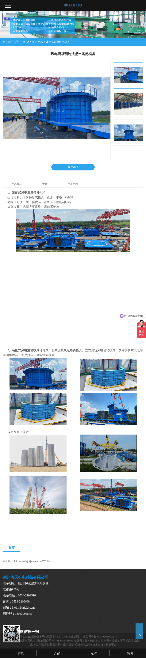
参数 (45, 183)
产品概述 (17, 183)
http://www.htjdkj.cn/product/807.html (32, 561)
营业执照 (73, 636)
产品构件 (73, 183)
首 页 (26, 41)
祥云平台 (111, 644)
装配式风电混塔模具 (58, 41)
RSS (57, 636)
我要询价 (73, 167)
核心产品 (37, 41)
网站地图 (47, 636)
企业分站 (34, 636)
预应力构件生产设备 (62, 644)
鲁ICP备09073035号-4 (98, 640)
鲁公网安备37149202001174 (100, 636)
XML (64, 636)
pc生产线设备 (41, 644)
